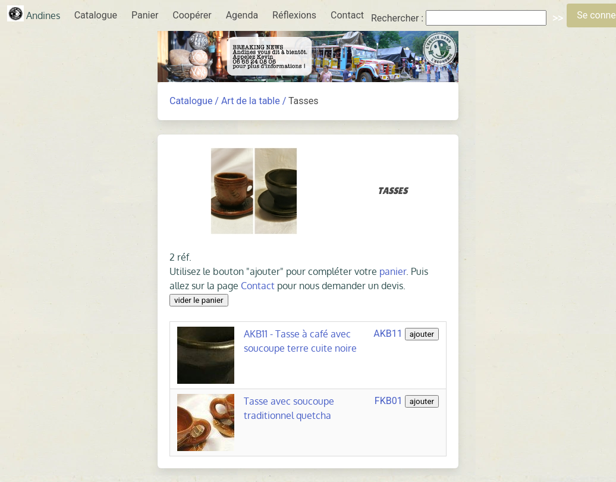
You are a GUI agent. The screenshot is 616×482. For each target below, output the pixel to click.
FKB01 (389, 400)
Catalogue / (194, 101)
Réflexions (294, 15)
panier (392, 271)
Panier (144, 15)
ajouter (422, 334)
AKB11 (387, 333)
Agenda (242, 15)
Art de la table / (253, 101)
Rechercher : (397, 18)
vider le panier (199, 300)
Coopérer (191, 15)
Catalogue (95, 15)
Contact (347, 15)
